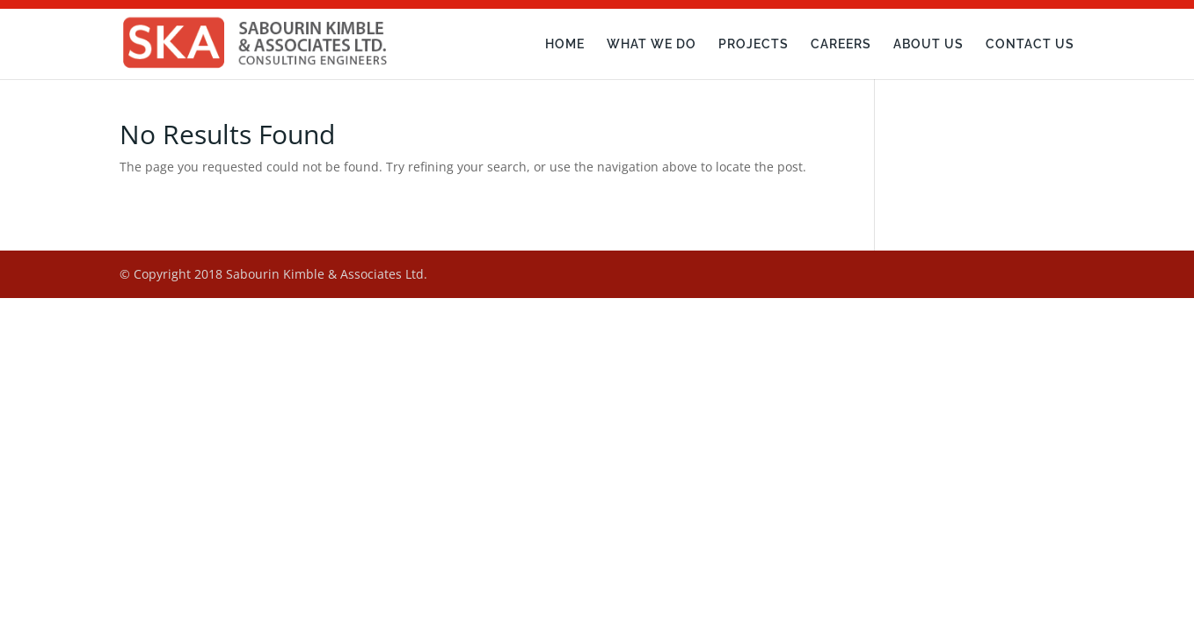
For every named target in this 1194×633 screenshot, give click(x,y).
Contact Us (1030, 44)
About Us (928, 44)
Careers (841, 44)
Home (565, 44)
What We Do (651, 44)
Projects (753, 44)
